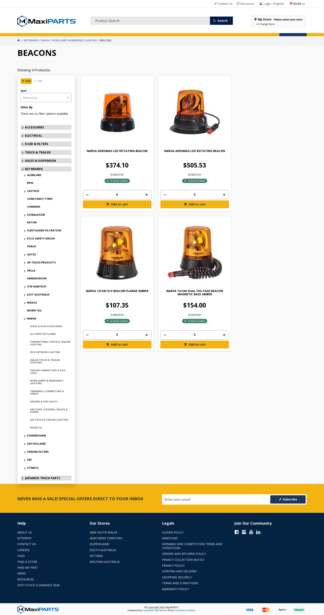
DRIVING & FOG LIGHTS (44, 401)
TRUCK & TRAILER (101, 30)
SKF (29, 460)
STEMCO (32, 468)
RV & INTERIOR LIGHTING (45, 352)
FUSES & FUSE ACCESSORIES (46, 326)
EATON (32, 222)
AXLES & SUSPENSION (131, 30)
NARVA (31, 318)
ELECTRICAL (50, 30)
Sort (23, 90)
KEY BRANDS (159, 30)
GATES (31, 254)
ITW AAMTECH (36, 286)
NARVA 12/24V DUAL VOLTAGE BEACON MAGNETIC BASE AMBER (278, 132)
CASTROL (33, 191)
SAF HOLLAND (36, 443)
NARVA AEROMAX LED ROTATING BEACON (107, 130)
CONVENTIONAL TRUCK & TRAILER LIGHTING (50, 343)
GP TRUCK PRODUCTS (41, 262)
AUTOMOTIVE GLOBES (43, 333)
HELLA (31, 270)
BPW (30, 183)
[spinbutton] (107, 172)
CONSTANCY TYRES (40, 199)
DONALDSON (36, 215)
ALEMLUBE (34, 175)
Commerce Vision (185, 610)
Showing (33, 70)
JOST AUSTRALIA (38, 294)
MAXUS (32, 302)
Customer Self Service (155, 610)
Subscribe (290, 499)
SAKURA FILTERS (38, 451)
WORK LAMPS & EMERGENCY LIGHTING (46, 382)
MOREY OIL (34, 310)
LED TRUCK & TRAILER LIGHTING (49, 419)
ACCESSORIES (28, 30)
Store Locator (200, 30)
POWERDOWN (36, 435)
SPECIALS (178, 30)
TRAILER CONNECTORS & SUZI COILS (48, 372)
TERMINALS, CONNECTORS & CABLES (47, 392)
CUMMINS (33, 206)
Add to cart (109, 182)
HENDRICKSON (36, 278)
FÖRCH (31, 246)
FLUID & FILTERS (73, 30)
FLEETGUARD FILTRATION (44, 230)
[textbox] (150, 15)
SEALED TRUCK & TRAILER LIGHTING (45, 361)
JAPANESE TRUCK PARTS (42, 478)
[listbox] (46, 97)
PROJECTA (36, 427)
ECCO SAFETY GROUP (41, 238)
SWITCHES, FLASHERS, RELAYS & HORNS (49, 411)
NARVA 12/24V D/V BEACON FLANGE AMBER (221, 130)
